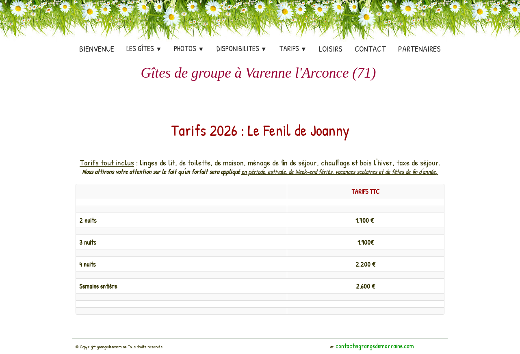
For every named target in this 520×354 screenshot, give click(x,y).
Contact (370, 48)
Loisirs (330, 48)
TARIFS (293, 48)
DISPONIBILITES (242, 48)
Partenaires (419, 48)
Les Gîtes (144, 48)
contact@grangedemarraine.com (375, 345)
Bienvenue (96, 48)
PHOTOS (189, 48)
